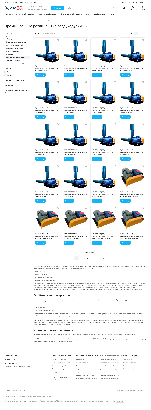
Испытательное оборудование (87, 355)
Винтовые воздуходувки (14, 45)
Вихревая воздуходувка (108, 359)
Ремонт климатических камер (133, 366)
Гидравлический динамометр (86, 375)
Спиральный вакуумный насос (62, 369)
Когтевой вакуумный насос (109, 362)
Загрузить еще (89, 252)
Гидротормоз (80, 359)
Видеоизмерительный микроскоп (87, 378)
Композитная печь (82, 362)
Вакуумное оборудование (61, 355)
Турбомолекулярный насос (61, 366)
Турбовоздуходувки (13, 60)
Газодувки (9, 54)
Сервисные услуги (130, 355)
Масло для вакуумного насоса (133, 369)
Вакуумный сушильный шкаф (85, 369)
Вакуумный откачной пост (61, 362)
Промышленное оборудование (111, 355)
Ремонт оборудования (130, 362)
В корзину (40, 75)
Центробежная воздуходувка (109, 369)
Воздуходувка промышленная (109, 375)
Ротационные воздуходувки (15, 57)
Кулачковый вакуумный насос (110, 378)
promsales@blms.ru (138, 2)
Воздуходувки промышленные (17, 42)
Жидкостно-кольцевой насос (109, 372)
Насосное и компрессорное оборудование (16, 38)
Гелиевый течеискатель (60, 359)
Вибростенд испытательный (85, 372)
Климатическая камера (84, 366)
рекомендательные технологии (41, 396)
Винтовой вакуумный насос (109, 366)
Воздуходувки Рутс (12, 51)
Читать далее (120, 401)
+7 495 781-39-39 (124, 2)
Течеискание (127, 359)
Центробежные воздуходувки (16, 63)
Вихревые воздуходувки (14, 48)
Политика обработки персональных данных (130, 390)
